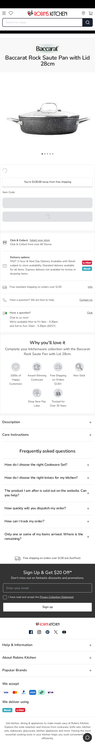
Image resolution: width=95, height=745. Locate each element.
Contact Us (86, 300)
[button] (47, 217)
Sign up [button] (47, 607)
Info (90, 287)
